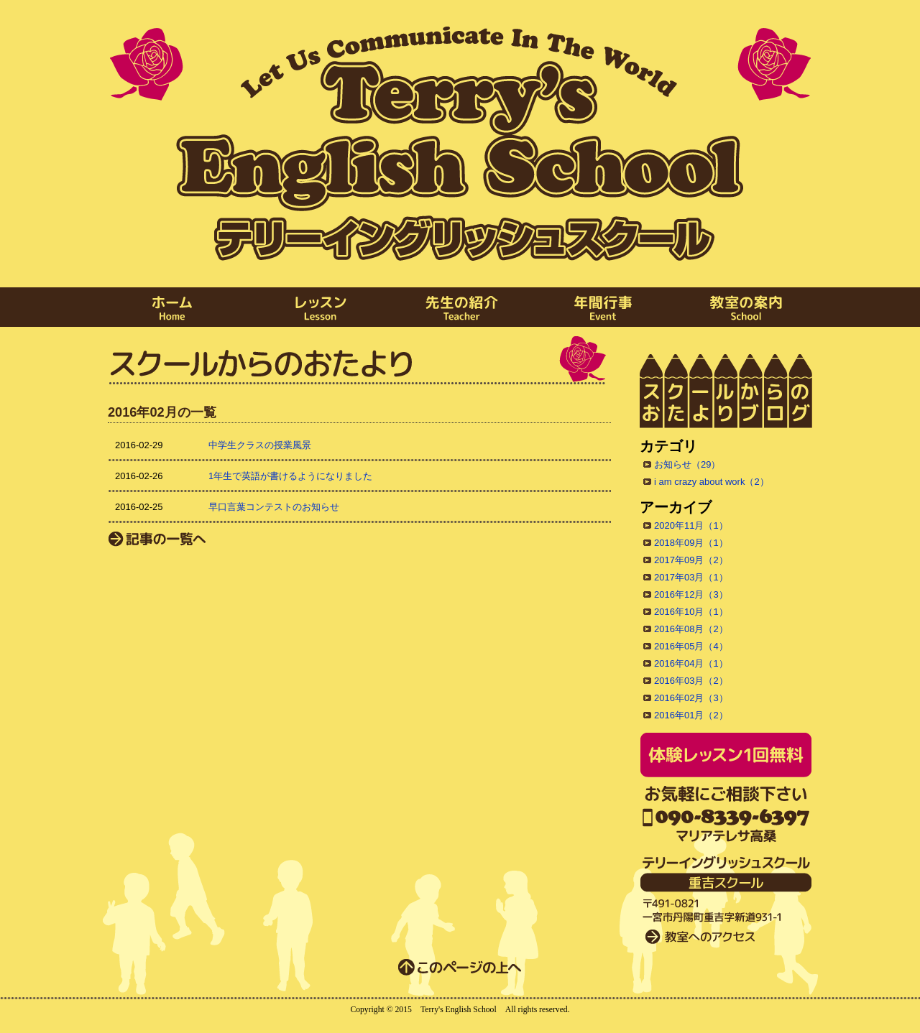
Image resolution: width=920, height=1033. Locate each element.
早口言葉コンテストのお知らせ (273, 506)
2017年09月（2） (691, 560)
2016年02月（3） (691, 697)
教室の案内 (747, 307)
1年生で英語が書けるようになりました (290, 476)
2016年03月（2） (691, 680)
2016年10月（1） (691, 611)
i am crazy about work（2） (711, 481)
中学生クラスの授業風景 (259, 445)
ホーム (172, 307)
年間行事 (604, 307)
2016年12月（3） (691, 594)
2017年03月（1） (691, 577)
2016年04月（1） (691, 663)
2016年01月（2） (691, 715)
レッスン (316, 307)
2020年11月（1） (691, 525)
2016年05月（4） (691, 646)
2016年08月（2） (691, 629)
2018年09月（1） (691, 542)
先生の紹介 (460, 307)
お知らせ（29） (687, 464)
